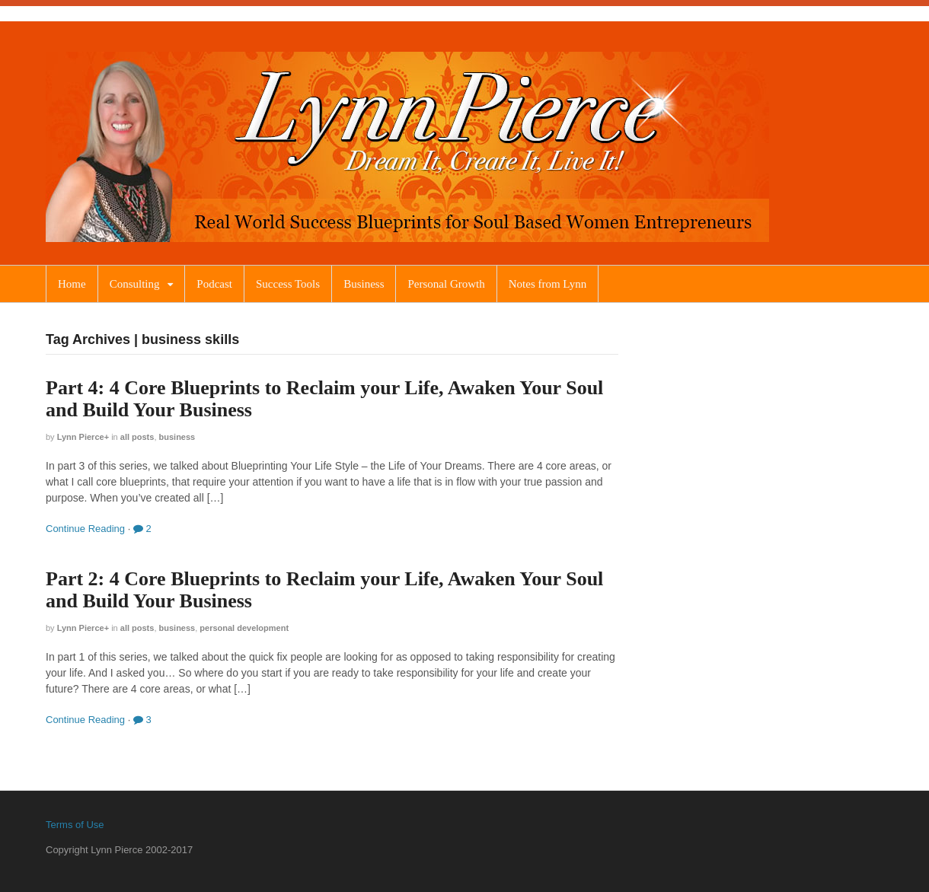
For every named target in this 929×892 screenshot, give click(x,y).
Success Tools (288, 284)
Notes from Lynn (548, 284)
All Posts (137, 436)
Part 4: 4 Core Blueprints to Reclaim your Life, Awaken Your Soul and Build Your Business (324, 399)
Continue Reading (85, 528)
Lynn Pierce (80, 436)
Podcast (214, 284)
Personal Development (244, 627)
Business (363, 284)
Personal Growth (445, 284)
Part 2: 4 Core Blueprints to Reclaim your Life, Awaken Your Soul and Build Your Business (324, 590)
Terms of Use (75, 824)
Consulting (135, 284)
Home (72, 284)
